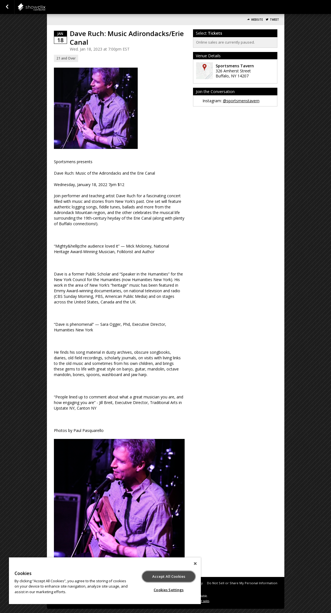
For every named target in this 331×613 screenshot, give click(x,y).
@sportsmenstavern (241, 100)
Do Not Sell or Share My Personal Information (242, 583)
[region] (105, 580)
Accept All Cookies (168, 576)
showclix (45, 7)
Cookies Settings (169, 589)
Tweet (274, 20)
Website (257, 20)
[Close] (195, 563)
